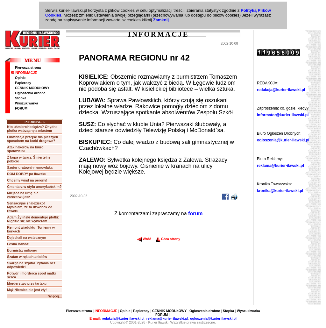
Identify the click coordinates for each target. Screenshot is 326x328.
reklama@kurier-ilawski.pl (280, 165)
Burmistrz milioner (22, 250)
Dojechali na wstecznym (26, 237)
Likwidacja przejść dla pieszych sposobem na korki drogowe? (32, 139)
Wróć (144, 239)
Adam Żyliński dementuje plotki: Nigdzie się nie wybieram (33, 219)
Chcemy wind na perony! (27, 180)
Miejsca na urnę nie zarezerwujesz (22, 195)
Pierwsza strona (28, 67)
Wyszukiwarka (26, 103)
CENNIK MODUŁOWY (32, 88)
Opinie (20, 78)
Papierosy (23, 83)
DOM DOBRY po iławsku (26, 174)
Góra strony (168, 239)
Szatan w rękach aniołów (27, 257)
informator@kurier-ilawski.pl (282, 115)
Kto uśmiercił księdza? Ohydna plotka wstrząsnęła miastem (32, 128)
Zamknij (161, 20)
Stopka (20, 98)
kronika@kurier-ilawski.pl (280, 191)
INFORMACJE (24, 73)
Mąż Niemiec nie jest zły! (26, 290)
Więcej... (55, 296)
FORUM (21, 108)
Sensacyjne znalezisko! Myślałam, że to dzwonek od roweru (29, 207)
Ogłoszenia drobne (30, 93)
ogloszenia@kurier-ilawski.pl (283, 140)
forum (195, 213)
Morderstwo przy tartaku (26, 283)
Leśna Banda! (18, 244)
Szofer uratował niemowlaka (30, 167)
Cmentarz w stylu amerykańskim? (34, 187)
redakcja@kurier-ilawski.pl (281, 90)
